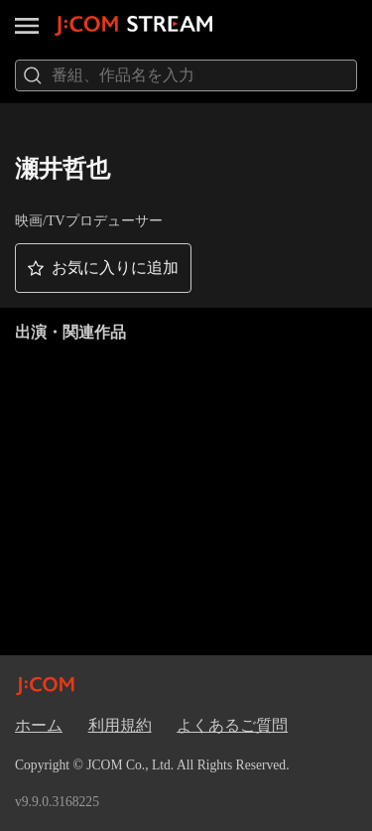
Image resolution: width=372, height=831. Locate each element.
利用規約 (120, 725)
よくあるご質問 (232, 725)
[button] (103, 268)
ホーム (38, 725)
